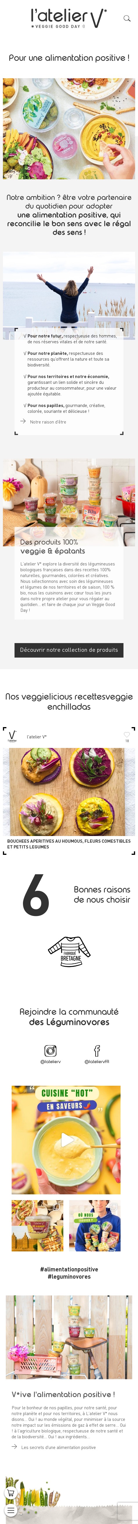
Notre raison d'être (43, 419)
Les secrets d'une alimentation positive (54, 1444)
